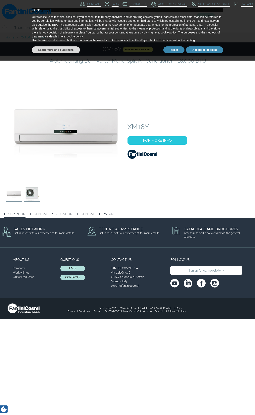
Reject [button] (174, 404)
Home (10, 37)
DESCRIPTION (15, 214)
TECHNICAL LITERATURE (95, 214)
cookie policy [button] (169, 387)
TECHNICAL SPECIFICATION (51, 214)
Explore (206, 15)
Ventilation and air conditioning (107, 28)
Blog (205, 28)
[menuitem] (243, 4)
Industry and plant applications (167, 28)
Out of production (34, 37)
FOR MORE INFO (157, 140)
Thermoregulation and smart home (44, 28)
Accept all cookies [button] (204, 404)
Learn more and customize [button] (56, 404)
